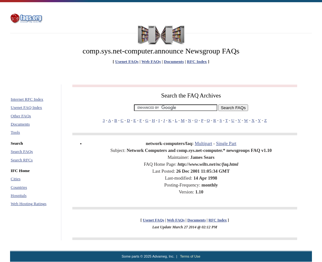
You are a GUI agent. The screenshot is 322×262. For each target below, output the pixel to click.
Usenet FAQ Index (26, 107)
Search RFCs (22, 160)
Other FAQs (21, 116)
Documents (174, 61)
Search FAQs (22, 151)
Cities (15, 178)
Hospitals (18, 195)
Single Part (226, 143)
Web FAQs (151, 61)
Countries (19, 187)
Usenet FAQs (126, 61)
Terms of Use (190, 256)
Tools (15, 132)
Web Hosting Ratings (29, 203)
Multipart (203, 143)
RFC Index (197, 61)
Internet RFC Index (27, 99)
